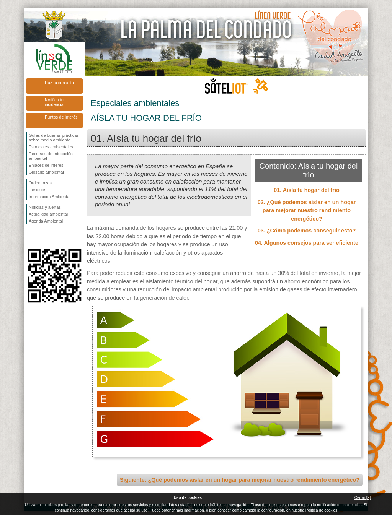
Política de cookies (321, 510)
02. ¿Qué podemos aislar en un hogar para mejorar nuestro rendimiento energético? (307, 210)
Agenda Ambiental (46, 221)
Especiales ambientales (51, 147)
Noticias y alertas (45, 207)
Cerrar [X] (362, 498)
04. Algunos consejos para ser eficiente (306, 243)
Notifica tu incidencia (54, 102)
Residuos (37, 189)
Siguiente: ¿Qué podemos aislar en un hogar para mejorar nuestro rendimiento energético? (239, 480)
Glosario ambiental (46, 172)
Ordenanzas (40, 182)
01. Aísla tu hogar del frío (306, 190)
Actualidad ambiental (48, 214)
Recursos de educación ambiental (51, 156)
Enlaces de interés (46, 165)
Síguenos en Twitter (42, 236)
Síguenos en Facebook (30, 236)
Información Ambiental (49, 196)
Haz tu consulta (59, 82)
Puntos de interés (61, 117)
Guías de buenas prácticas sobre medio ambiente (54, 137)
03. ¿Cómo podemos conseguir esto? (307, 230)
